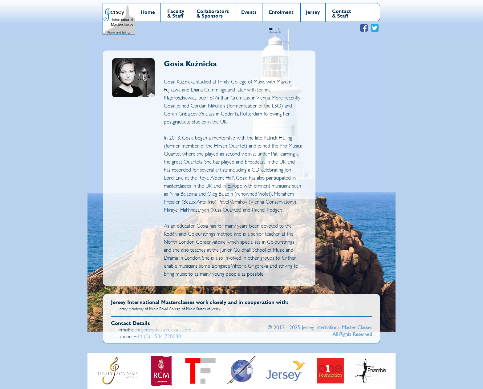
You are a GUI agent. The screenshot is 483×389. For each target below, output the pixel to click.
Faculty (175, 10)
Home (147, 11)
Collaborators (213, 10)
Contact (341, 10)
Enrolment (281, 11)
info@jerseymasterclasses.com (161, 330)
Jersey (313, 11)
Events (249, 11)
